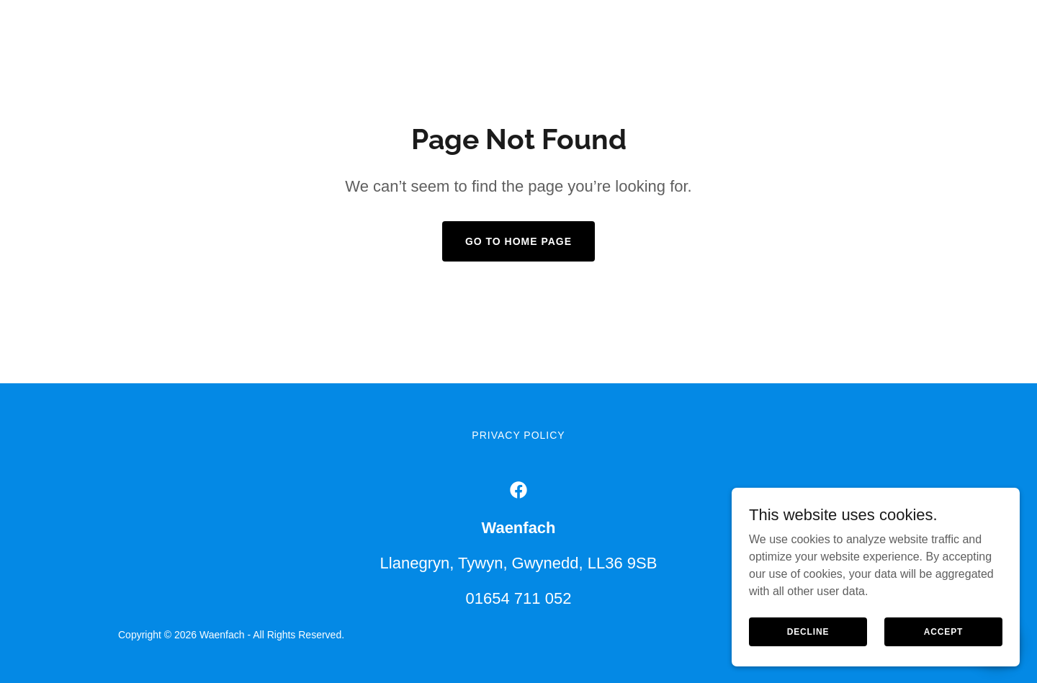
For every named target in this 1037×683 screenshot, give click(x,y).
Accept (943, 641)
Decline (808, 641)
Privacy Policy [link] (518, 435)
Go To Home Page (518, 241)
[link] (518, 490)
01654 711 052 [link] (519, 598)
